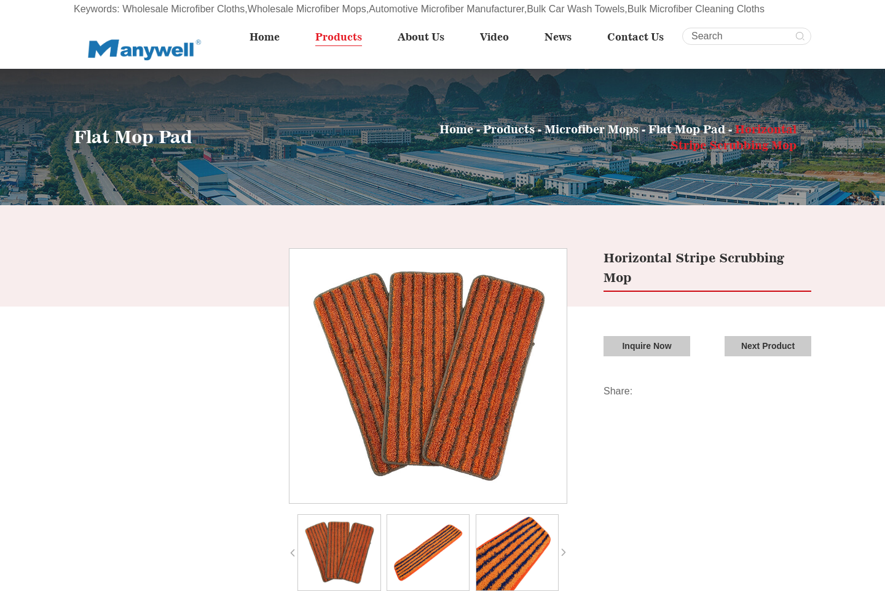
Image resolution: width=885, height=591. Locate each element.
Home (265, 37)
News (558, 37)
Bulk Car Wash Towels (575, 9)
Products (338, 37)
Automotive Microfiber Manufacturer (446, 9)
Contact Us (635, 37)
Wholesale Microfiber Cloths (183, 9)
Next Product (768, 346)
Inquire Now (646, 346)
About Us (421, 37)
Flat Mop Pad (688, 129)
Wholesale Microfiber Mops (307, 9)
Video (494, 37)
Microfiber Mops (592, 129)
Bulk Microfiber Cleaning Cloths (696, 9)
